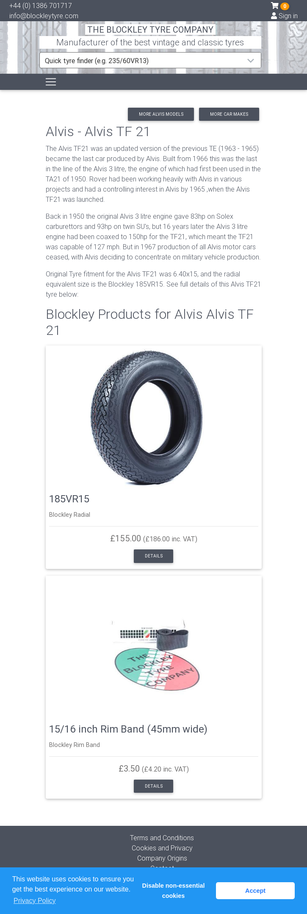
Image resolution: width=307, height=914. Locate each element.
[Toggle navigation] (50, 82)
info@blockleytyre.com (43, 15)
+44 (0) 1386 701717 (40, 5)
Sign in (284, 15)
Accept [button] (255, 890)
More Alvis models (161, 114)
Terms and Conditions (162, 837)
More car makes (229, 114)
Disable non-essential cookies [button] (173, 890)
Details (154, 556)
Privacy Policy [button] (35, 900)
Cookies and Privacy (162, 848)
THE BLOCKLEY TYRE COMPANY (150, 29)
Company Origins (162, 858)
